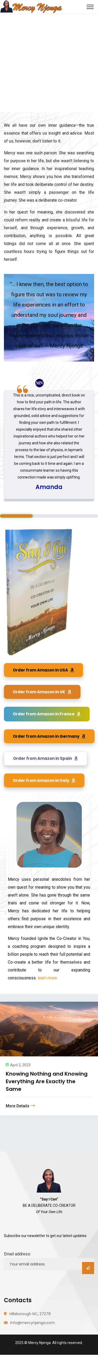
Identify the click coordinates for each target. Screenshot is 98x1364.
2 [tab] (49, 516)
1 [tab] (16, 516)
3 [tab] (81, 516)
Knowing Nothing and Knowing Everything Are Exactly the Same (47, 1081)
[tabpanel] (49, 445)
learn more (47, 977)
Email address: (17, 1253)
